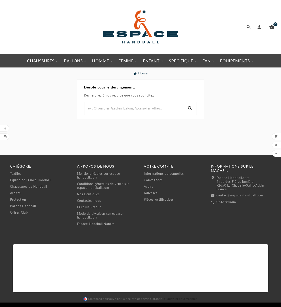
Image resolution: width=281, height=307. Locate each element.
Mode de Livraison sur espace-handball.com (100, 215)
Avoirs (148, 186)
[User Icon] (260, 27)
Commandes (153, 180)
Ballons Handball (23, 206)
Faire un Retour (89, 207)
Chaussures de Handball (28, 186)
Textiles (15, 173)
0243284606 (226, 202)
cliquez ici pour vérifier (180, 299)
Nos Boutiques (88, 194)
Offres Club (19, 212)
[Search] (134, 108)
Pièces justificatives (159, 199)
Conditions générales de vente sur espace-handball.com (103, 185)
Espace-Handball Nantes (96, 224)
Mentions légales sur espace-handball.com (99, 175)
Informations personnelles (164, 173)
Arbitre (15, 193)
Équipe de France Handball (30, 180)
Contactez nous (89, 200)
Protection (18, 199)
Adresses (150, 193)
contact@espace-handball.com (239, 195)
